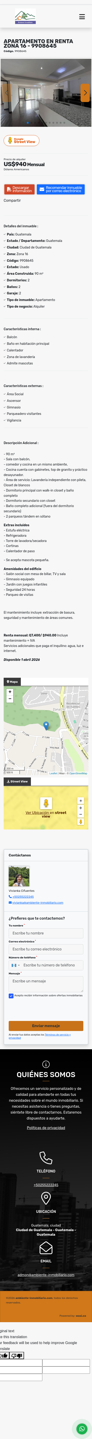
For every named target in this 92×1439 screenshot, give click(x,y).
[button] (28, 123)
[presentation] (43, 1008)
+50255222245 (23, 896)
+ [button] (9, 692)
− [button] (9, 699)
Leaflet (53, 773)
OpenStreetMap (78, 773)
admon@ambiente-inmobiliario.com (46, 1275)
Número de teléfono (23, 957)
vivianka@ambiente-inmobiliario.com (37, 902)
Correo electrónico (22, 941)
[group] (46, 92)
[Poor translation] (16, 1355)
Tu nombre (17, 925)
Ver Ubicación (38, 813)
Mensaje (15, 973)
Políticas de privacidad (46, 1128)
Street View (21, 140)
